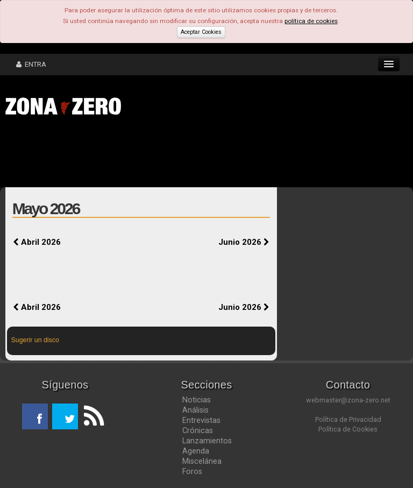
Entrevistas (201, 420)
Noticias (196, 399)
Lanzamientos (207, 440)
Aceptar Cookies (201, 32)
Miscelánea (202, 461)
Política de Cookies (348, 429)
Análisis (195, 410)
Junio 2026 (243, 242)
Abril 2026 (37, 242)
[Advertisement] (167, 155)
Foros (192, 471)
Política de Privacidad (348, 419)
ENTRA (31, 64)
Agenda (195, 451)
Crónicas (197, 430)
